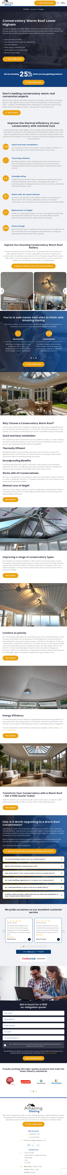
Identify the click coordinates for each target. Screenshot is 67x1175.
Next (64, 291)
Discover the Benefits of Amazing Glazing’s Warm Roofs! (31, 851)
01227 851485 (33, 1137)
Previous (2, 291)
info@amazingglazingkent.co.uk (33, 1140)
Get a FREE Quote (46, 3)
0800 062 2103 (33, 1134)
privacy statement (51, 1053)
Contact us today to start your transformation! (33, 266)
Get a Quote (13, 113)
